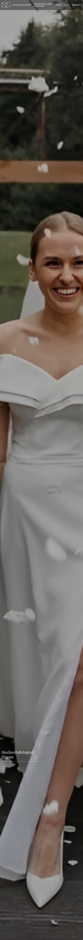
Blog (67, 5)
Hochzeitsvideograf (21, 5)
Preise (59, 5)
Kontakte (76, 5)
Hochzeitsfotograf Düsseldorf (43, 5)
